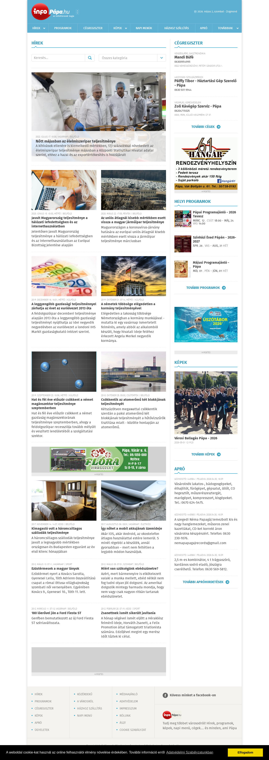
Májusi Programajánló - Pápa (211, 264)
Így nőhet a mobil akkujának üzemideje (131, 528)
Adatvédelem (129, 701)
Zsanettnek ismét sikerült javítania (128, 613)
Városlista (77, 12)
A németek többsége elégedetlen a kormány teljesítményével (128, 306)
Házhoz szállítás (176, 28)
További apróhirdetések (203, 582)
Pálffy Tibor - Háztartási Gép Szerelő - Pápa (205, 83)
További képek (203, 454)
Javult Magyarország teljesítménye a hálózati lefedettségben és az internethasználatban (60, 222)
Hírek (36, 28)
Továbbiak (225, 28)
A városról (85, 701)
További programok (203, 288)
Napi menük (144, 28)
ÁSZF (123, 723)
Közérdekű (84, 694)
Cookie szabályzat (133, 730)
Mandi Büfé (184, 57)
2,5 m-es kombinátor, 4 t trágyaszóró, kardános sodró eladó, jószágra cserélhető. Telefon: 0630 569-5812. (202, 564)
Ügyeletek (42, 730)
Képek (117, 28)
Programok (63, 28)
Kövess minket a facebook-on (193, 695)
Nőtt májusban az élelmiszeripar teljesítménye (76, 141)
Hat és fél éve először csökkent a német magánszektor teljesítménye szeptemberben (62, 404)
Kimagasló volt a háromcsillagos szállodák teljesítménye (57, 531)
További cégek (203, 127)
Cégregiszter (93, 28)
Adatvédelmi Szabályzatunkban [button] (189, 752)
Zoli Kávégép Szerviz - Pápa (197, 106)
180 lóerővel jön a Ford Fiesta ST (56, 613)
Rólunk (125, 715)
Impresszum (128, 708)
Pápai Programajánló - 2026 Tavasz (214, 214)
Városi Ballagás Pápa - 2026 (195, 438)
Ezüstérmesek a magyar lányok (55, 568)
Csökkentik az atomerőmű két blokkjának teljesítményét (133, 402)
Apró (203, 28)
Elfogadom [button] (245, 752)
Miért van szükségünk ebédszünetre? (129, 568)
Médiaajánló (129, 694)
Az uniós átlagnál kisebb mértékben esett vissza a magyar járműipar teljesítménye (133, 220)
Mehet (90, 58)
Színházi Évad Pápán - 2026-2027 (214, 239)
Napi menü (84, 715)
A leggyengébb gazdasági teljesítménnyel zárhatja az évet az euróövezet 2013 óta (64, 306)
